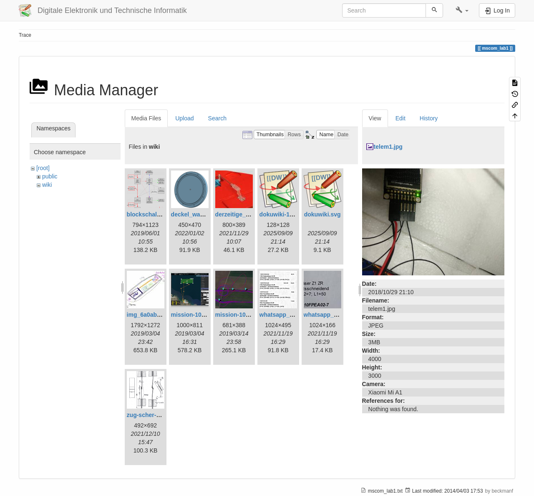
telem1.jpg (388, 146)
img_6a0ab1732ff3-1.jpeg (161, 314)
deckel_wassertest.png (203, 214)
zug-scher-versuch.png (159, 415)
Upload (184, 118)
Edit (400, 118)
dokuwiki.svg (322, 214)
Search (217, 118)
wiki (47, 184)
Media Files (146, 118)
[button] (462, 10)
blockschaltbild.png (154, 214)
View (375, 118)
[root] (43, 168)
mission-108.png (194, 314)
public (50, 176)
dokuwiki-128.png (283, 214)
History (429, 118)
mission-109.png (238, 314)
